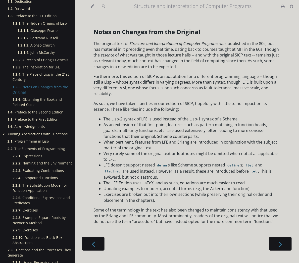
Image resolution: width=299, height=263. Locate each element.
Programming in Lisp (28, 141)
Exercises (25, 210)
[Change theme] (92, 6)
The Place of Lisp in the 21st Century (40, 77)
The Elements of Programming (36, 148)
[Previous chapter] (93, 244)
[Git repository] (291, 6)
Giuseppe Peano (37, 30)
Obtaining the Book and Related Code (37, 102)
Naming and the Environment (42, 163)
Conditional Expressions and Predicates (41, 200)
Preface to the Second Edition (35, 112)
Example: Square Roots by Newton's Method (39, 220)
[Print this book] (283, 6)
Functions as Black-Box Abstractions (37, 240)
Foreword (18, 8)
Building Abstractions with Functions (35, 134)
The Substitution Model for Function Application (39, 188)
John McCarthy (36, 52)
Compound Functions (35, 177)
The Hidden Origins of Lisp (39, 23)
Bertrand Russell (37, 38)
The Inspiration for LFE (36, 67)
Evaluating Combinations (38, 170)
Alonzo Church (36, 45)
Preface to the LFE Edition (32, 15)
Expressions (27, 156)
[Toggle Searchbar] (103, 6)
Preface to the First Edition (32, 119)
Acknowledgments (26, 126)
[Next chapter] (280, 244)
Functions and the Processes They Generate (39, 253)
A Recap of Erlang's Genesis (40, 59)
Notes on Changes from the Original (40, 90)
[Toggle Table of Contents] (81, 6)
